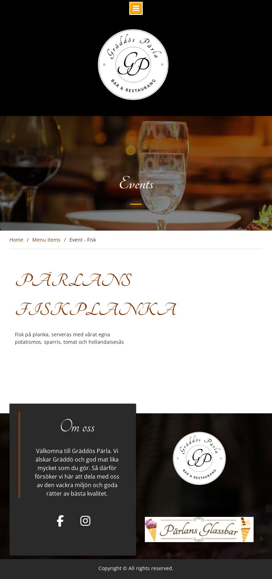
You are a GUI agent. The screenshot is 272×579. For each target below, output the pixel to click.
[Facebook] (60, 520)
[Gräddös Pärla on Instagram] (85, 520)
